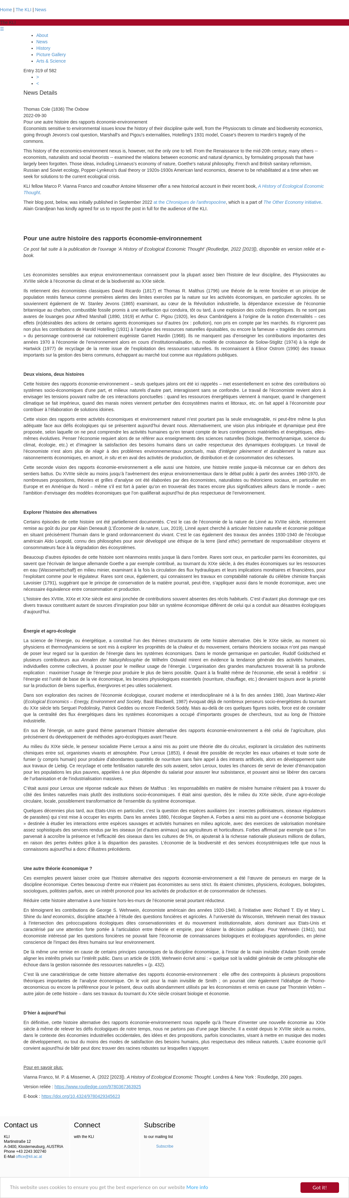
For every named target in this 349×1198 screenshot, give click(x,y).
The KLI (23, 9)
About (42, 35)
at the (190, 202)
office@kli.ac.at (29, 1156)
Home (6, 9)
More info (198, 1188)
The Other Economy (284, 202)
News (40, 9)
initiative (312, 202)
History (43, 48)
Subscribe (164, 1146)
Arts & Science (51, 61)
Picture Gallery (51, 54)
